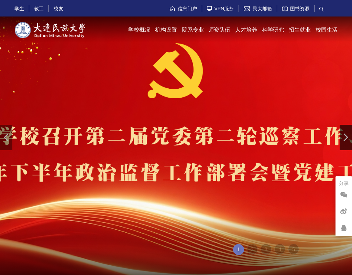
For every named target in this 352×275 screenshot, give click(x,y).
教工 (39, 8)
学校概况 (139, 30)
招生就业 (300, 30)
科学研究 (273, 30)
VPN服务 (220, 8)
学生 (19, 8)
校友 (58, 8)
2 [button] (252, 249)
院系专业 (193, 30)
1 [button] (238, 249)
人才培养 (246, 30)
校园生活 (327, 30)
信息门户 (183, 8)
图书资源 (296, 8)
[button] (6, 137)
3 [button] (266, 249)
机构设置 (166, 30)
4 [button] (279, 249)
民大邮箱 (258, 8)
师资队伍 (219, 30)
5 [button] (293, 249)
